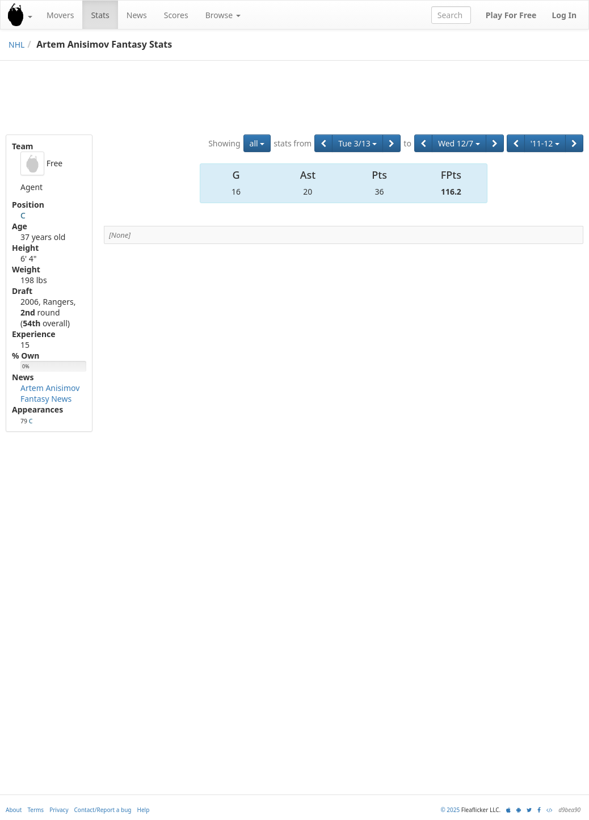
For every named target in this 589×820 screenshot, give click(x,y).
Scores (176, 15)
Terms (35, 810)
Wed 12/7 (459, 143)
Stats (100, 15)
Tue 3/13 (357, 143)
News (137, 15)
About (14, 810)
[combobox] (451, 15)
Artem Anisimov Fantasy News (49, 393)
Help (143, 810)
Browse (223, 15)
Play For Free (511, 15)
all (257, 143)
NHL (16, 44)
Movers (60, 15)
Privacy (58, 810)
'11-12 (545, 143)
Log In (564, 15)
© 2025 (450, 810)
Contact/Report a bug (103, 810)
